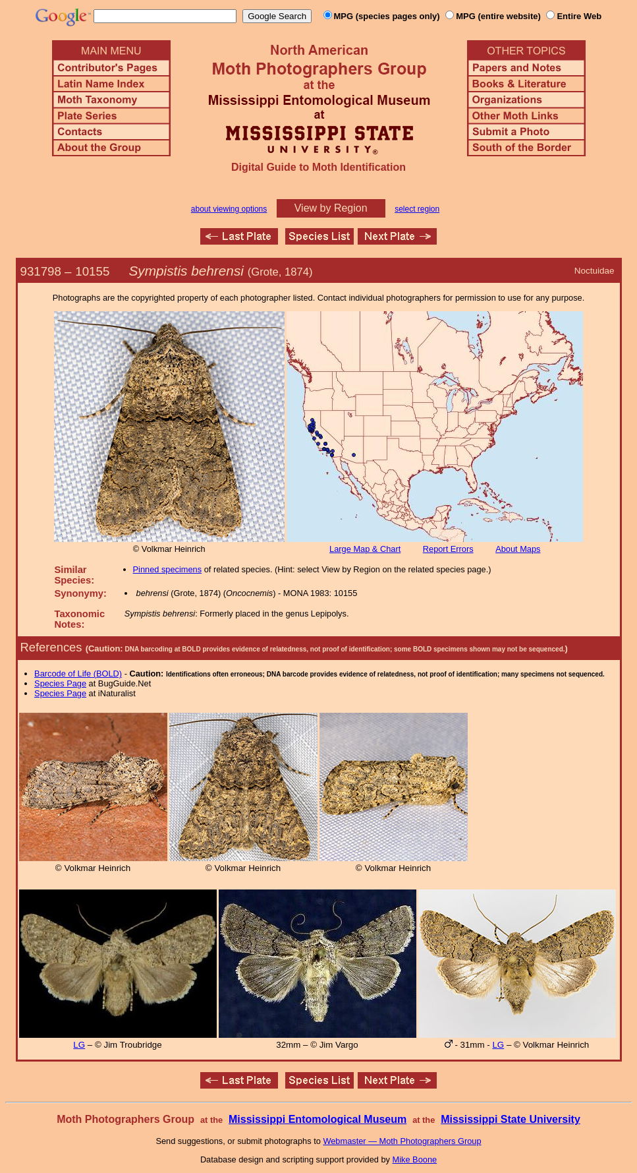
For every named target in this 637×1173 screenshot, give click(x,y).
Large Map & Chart (365, 549)
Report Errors (448, 549)
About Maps (517, 549)
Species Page (60, 683)
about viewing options (229, 209)
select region (417, 209)
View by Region (331, 208)
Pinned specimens (167, 569)
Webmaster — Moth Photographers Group (402, 1141)
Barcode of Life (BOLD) (78, 673)
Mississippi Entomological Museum (317, 1119)
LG (79, 1045)
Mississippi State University (510, 1119)
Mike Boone (415, 1159)
